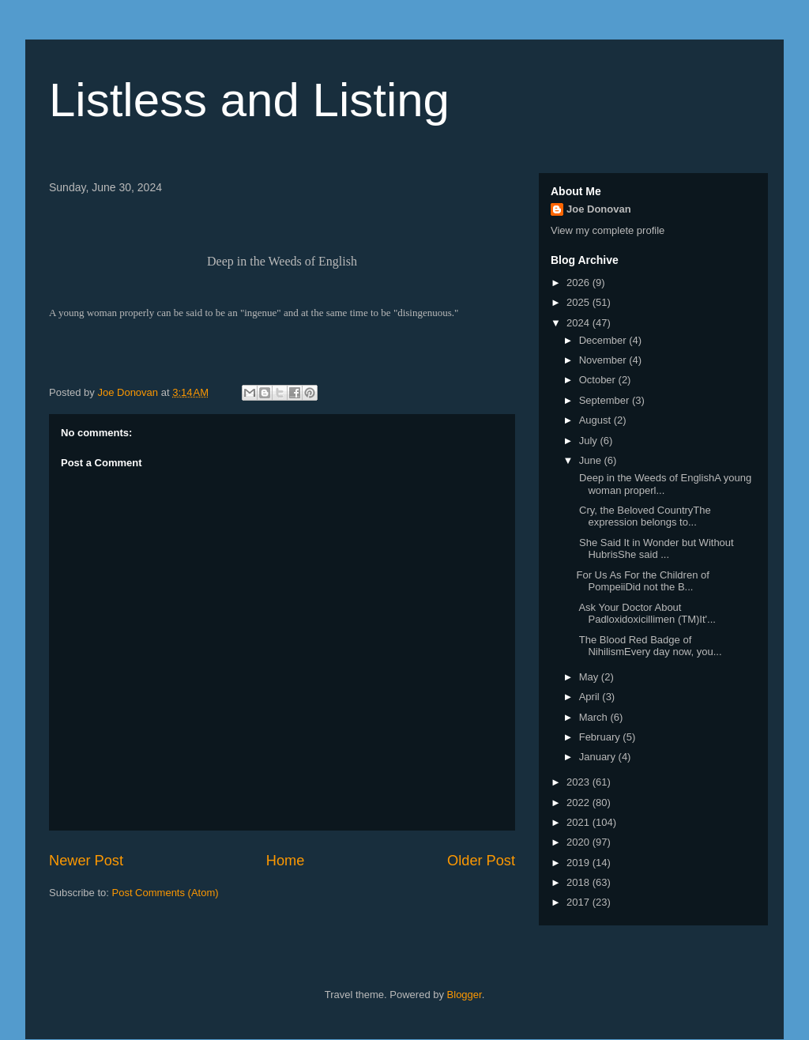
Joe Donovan (598, 209)
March (595, 717)
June (591, 460)
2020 (579, 842)
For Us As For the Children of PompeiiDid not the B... (642, 581)
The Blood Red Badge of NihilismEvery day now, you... (648, 646)
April (591, 697)
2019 (579, 863)
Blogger (464, 994)
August (596, 420)
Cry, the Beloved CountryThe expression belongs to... (643, 516)
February (601, 737)
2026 (579, 282)
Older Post (481, 861)
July (589, 441)
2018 (579, 882)
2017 (579, 902)
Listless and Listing (249, 99)
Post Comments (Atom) (165, 893)
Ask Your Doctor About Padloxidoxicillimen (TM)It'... (645, 613)
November (604, 360)
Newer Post (86, 861)
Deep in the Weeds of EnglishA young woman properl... (663, 484)
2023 (579, 782)
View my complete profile (607, 230)
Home (285, 861)
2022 (579, 802)
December (604, 340)
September (605, 400)
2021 (579, 822)
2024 (579, 323)
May (590, 677)
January (599, 757)
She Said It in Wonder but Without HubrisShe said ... (654, 549)
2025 (579, 302)
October (599, 380)
